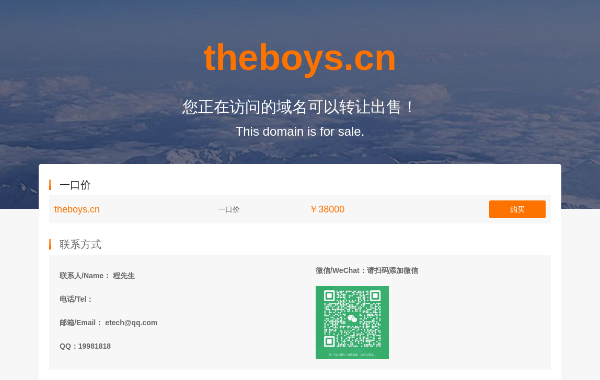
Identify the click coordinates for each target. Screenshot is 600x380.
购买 (517, 209)
